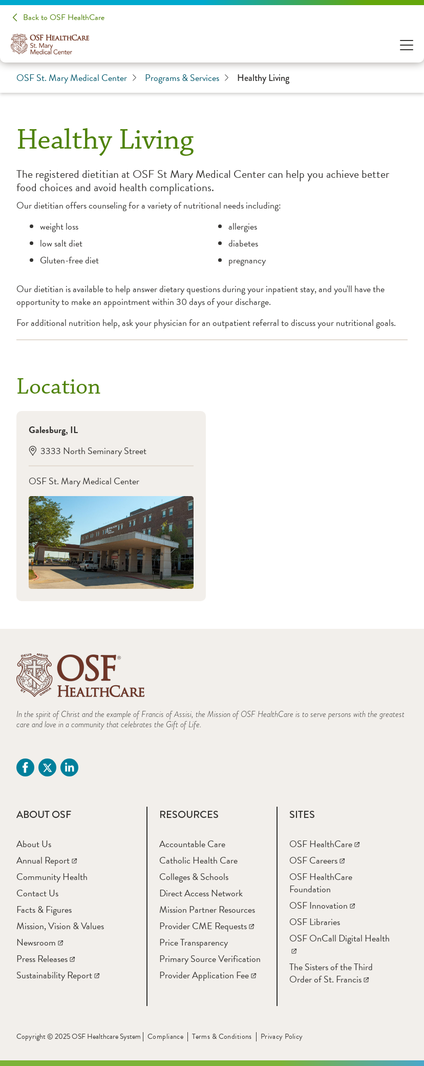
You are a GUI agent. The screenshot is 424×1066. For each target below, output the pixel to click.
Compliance (165, 1036)
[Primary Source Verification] (210, 959)
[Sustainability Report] (57, 975)
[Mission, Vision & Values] (60, 926)
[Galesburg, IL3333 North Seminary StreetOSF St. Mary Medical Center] (111, 506)
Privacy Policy (282, 1036)
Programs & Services (187, 78)
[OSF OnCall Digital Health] (339, 944)
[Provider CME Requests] (206, 926)
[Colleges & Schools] (193, 877)
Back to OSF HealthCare (63, 17)
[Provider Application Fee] (207, 975)
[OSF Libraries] (314, 922)
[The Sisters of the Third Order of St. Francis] (331, 973)
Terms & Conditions (222, 1036)
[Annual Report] (46, 860)
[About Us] (33, 844)
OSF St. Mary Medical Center (76, 78)
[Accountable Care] (192, 844)
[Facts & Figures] (44, 909)
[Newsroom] (39, 942)
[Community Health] (52, 877)
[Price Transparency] (193, 942)
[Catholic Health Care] (198, 860)
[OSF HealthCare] (324, 844)
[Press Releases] (45, 959)
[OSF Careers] (317, 860)
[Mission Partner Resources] (207, 909)
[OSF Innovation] (322, 905)
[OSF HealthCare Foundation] (320, 883)
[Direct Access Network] (201, 893)
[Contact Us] (37, 893)
